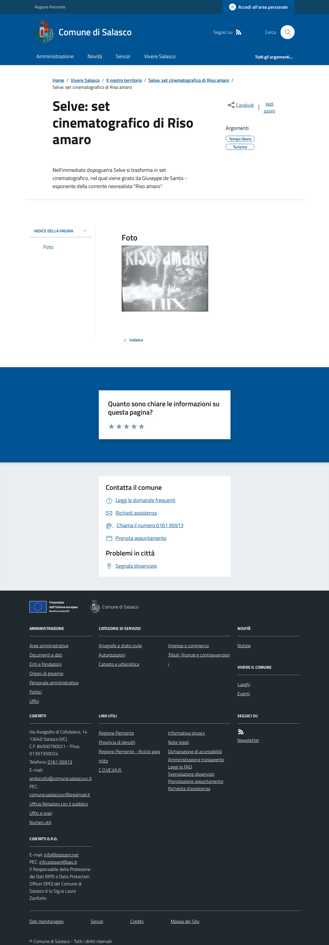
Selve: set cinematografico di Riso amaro (188, 80)
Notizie (244, 645)
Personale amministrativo (54, 682)
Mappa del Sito (185, 921)
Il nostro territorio (124, 80)
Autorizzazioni (112, 654)
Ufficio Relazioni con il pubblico (58, 803)
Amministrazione (55, 56)
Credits (137, 921)
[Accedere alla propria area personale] (258, 7)
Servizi (123, 56)
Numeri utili (40, 822)
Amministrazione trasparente (196, 759)
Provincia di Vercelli (117, 742)
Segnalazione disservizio (191, 774)
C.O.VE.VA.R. (110, 769)
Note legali (178, 742)
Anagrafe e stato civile (120, 645)
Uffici (34, 701)
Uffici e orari (40, 813)
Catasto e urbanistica (119, 664)
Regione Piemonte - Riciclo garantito (129, 756)
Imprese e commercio (188, 645)
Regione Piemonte (50, 7)
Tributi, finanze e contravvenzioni (199, 659)
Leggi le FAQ (180, 766)
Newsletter (248, 740)
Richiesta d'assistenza (189, 788)
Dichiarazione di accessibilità (195, 751)
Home (58, 80)
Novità (95, 56)
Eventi (243, 693)
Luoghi (243, 684)
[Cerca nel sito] (285, 32)
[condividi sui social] (240, 105)
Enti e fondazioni (45, 664)
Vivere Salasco (160, 56)
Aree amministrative (48, 645)
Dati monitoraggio (46, 921)
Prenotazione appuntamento (195, 781)
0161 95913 (60, 761)
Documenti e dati (45, 654)
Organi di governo (46, 673)
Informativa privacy (186, 732)
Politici (35, 691)
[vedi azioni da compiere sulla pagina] (266, 107)
